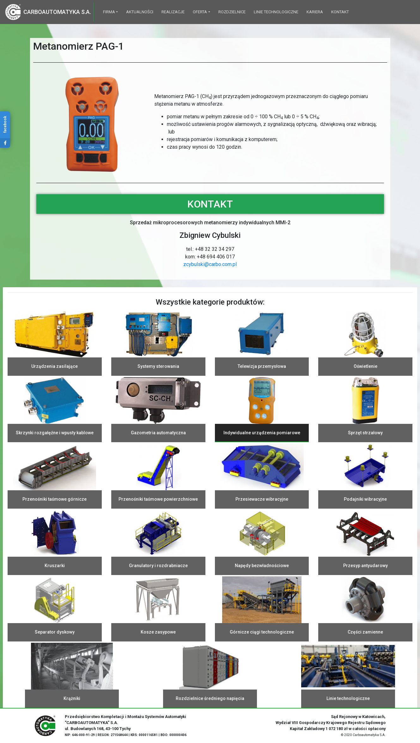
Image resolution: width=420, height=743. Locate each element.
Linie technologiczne (276, 11)
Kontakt (340, 11)
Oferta (200, 11)
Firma (109, 11)
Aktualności (139, 11)
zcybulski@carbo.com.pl (210, 264)
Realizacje (173, 11)
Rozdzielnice (232, 11)
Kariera (315, 11)
